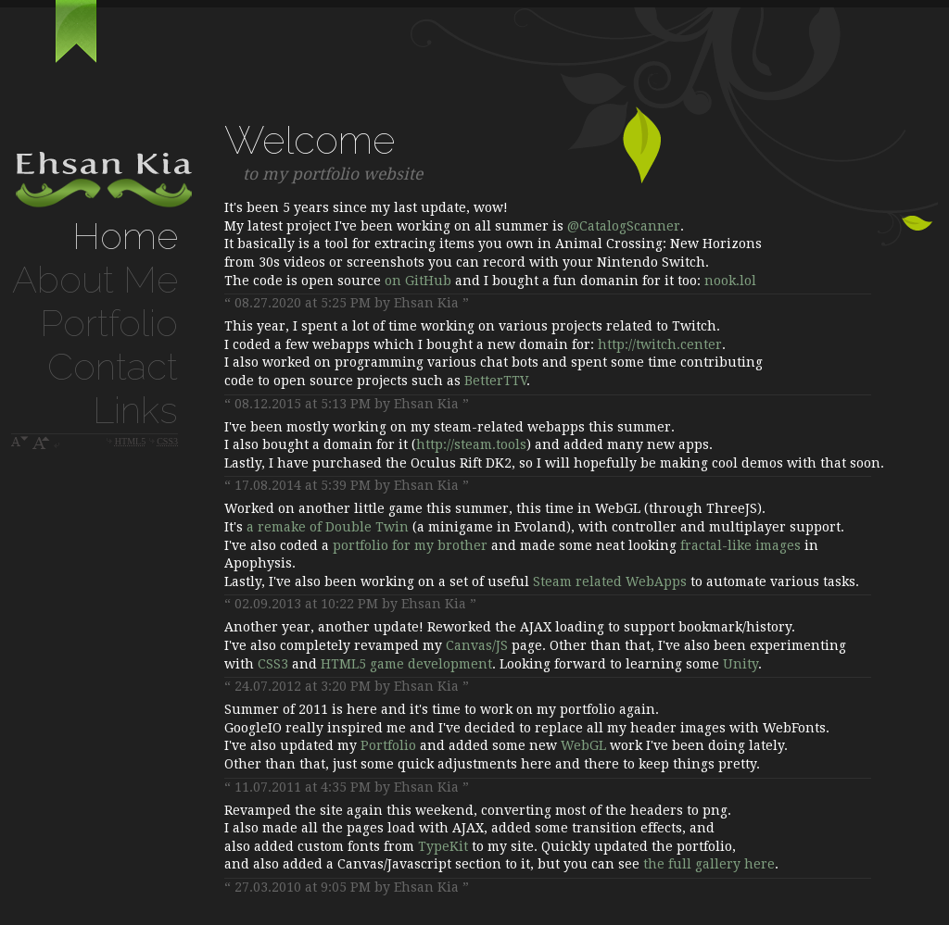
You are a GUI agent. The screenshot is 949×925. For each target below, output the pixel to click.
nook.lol (730, 280)
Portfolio (109, 322)
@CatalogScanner (623, 226)
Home (125, 235)
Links (135, 409)
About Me (95, 279)
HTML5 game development (406, 663)
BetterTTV (495, 380)
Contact (112, 366)
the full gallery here (709, 863)
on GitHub (418, 280)
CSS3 (273, 663)
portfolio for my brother (410, 545)
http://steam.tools (471, 444)
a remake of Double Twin (328, 526)
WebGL (583, 745)
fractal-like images (740, 545)
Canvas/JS (477, 645)
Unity (740, 663)
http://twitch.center (660, 344)
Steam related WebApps (610, 581)
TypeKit (443, 846)
